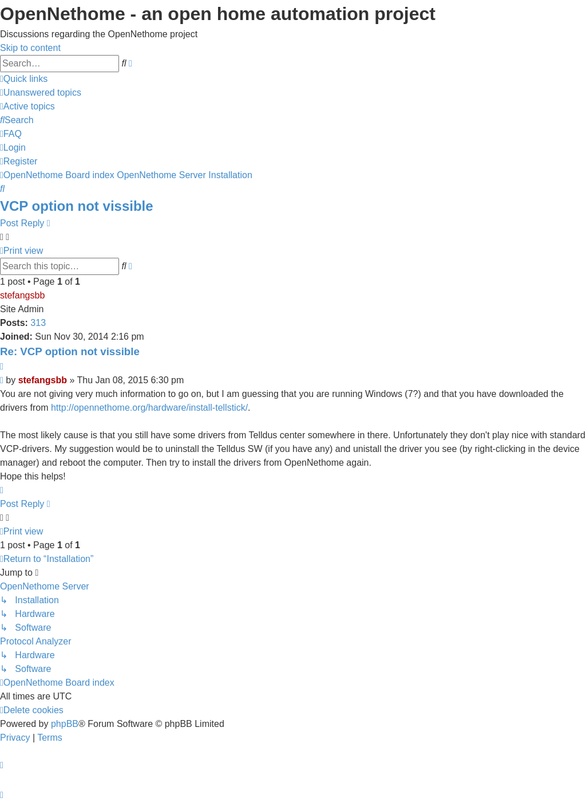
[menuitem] (40, 92)
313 (38, 323)
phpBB (64, 724)
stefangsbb (22, 295)
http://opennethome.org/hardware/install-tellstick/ (149, 407)
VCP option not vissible (76, 206)
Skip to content (30, 48)
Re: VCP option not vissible (70, 351)
